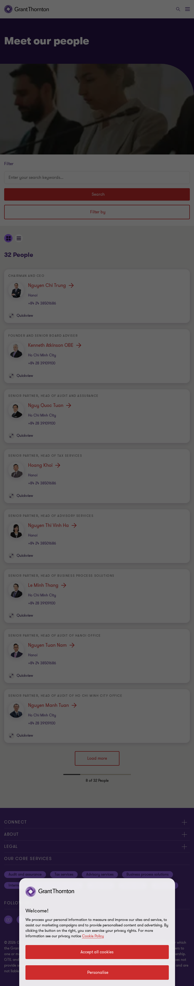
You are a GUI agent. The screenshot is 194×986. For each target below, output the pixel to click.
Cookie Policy (93, 936)
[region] (97, 932)
